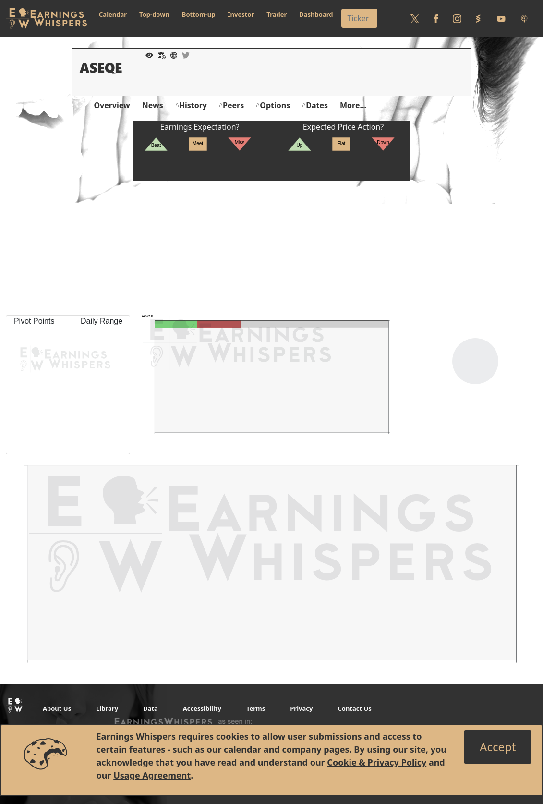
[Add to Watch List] (147, 54)
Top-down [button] (154, 14)
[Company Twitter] (183, 54)
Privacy (301, 708)
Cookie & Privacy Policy (376, 762)
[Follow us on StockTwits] (478, 18)
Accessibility (202, 708)
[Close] (497, 747)
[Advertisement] (271, 248)
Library (107, 708)
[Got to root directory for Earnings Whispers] (46, 18)
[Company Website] (171, 54)
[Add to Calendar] (159, 54)
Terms (255, 708)
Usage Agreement (152, 775)
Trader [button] (276, 14)
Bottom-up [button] (199, 14)
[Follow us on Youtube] (501, 18)
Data (150, 708)
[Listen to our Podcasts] (524, 18)
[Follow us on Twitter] (415, 18)
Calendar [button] (113, 14)
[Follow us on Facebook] (436, 18)
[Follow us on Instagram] (457, 18)
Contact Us (354, 708)
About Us (57, 708)
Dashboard (316, 14)
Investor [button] (241, 14)
